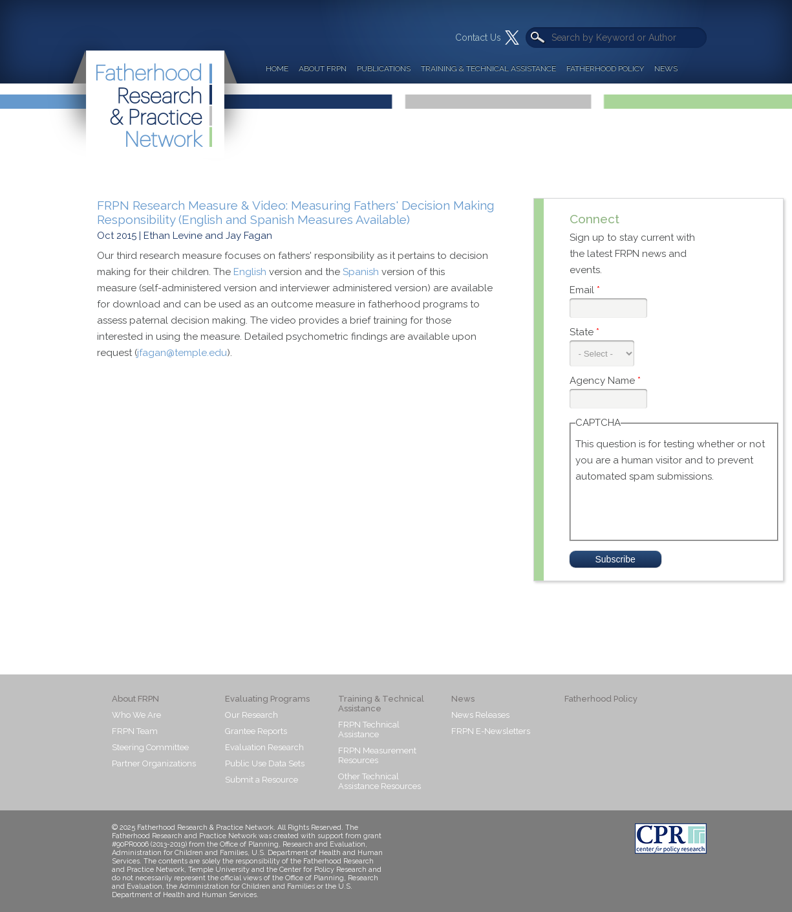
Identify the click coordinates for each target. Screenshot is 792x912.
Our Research (251, 715)
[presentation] (673, 510)
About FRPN (323, 68)
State (584, 332)
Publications (384, 68)
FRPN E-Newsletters (490, 731)
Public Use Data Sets (265, 763)
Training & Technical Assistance (488, 68)
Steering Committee (150, 747)
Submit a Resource (261, 779)
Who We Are (136, 715)
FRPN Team (135, 731)
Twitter (512, 37)
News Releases (480, 715)
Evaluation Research (264, 747)
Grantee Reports (256, 731)
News (666, 68)
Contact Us (478, 37)
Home (277, 68)
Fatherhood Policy (605, 68)
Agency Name (605, 380)
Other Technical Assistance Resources (379, 781)
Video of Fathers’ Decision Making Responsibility (304, 491)
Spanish (361, 272)
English (249, 272)
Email (585, 290)
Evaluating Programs (267, 699)
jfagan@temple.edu (182, 353)
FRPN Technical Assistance (369, 729)
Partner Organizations (154, 763)
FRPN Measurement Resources (377, 755)
